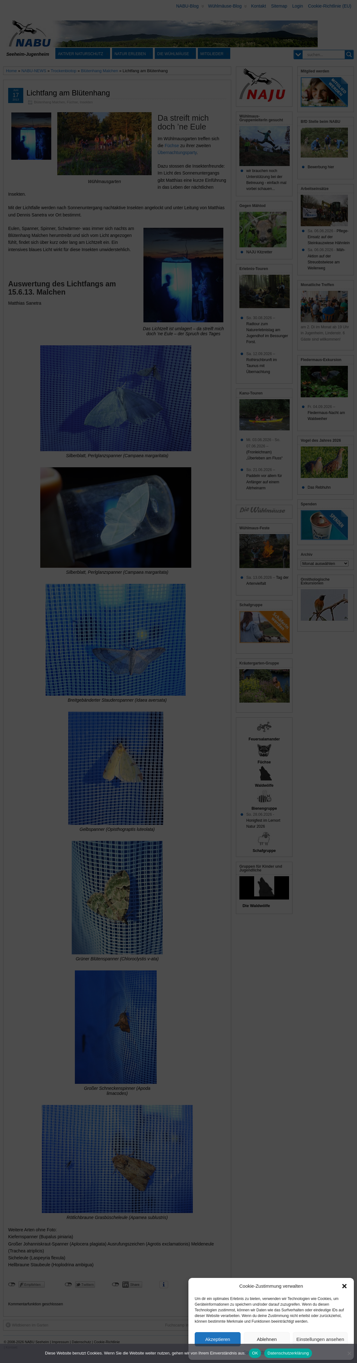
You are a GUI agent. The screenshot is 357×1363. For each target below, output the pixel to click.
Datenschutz (285, 1352)
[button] (344, 1286)
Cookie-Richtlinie (257, 1352)
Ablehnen (266, 1339)
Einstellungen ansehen (320, 1339)
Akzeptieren (217, 1339)
